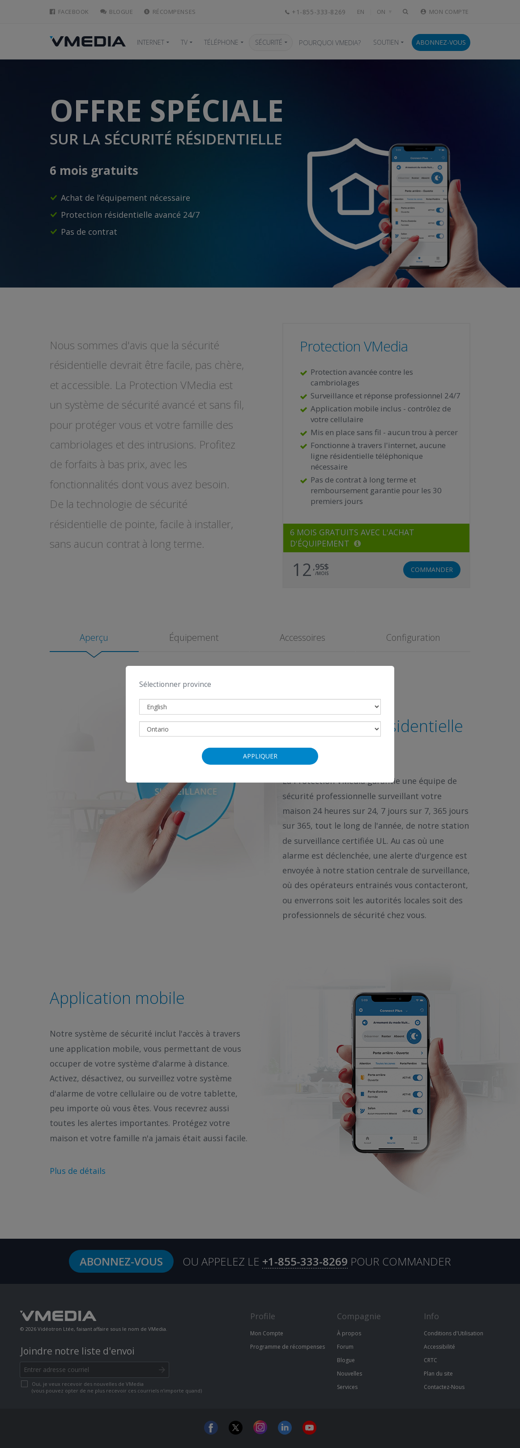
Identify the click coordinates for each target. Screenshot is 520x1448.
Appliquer (260, 756)
